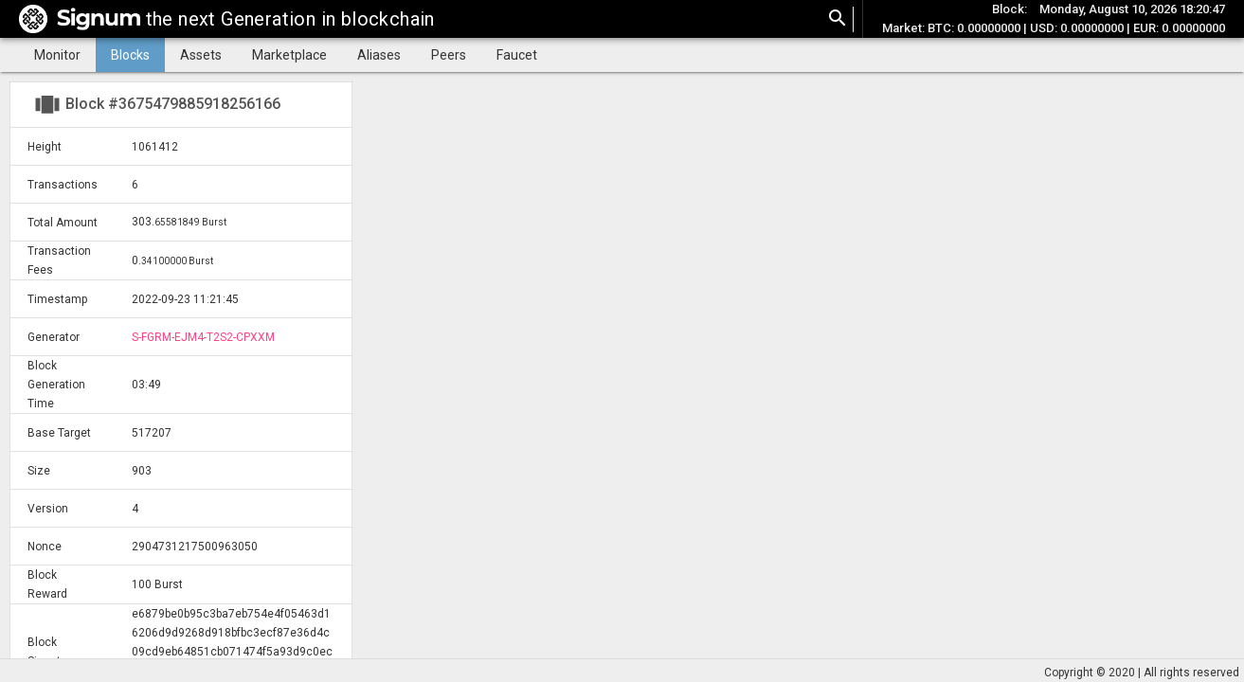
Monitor (57, 55)
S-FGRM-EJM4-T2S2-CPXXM (203, 337)
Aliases (379, 55)
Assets (201, 55)
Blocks (130, 55)
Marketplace (289, 55)
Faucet (516, 55)
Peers (448, 55)
